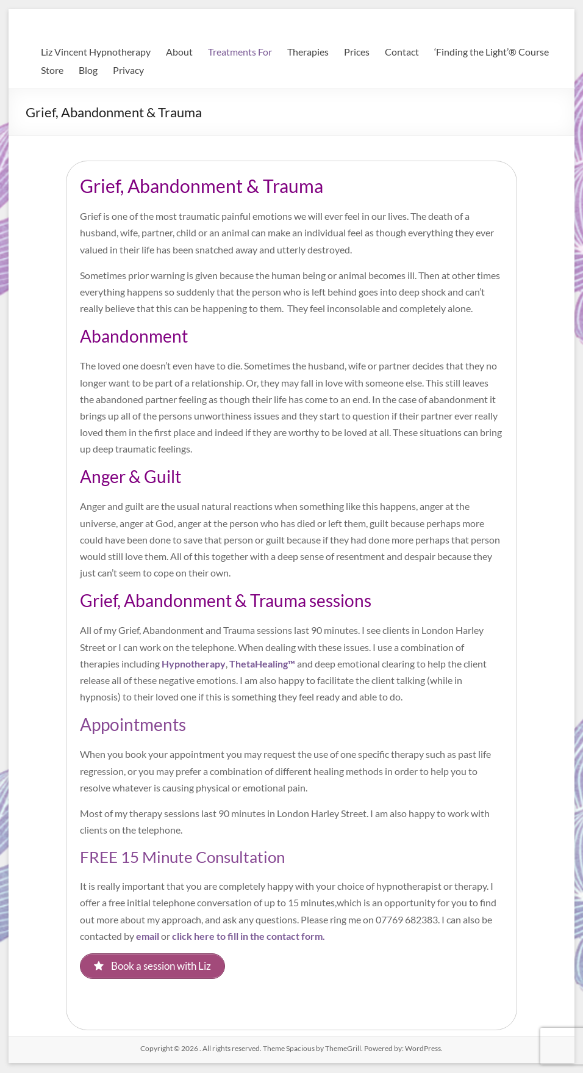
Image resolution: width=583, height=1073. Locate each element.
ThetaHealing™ (262, 663)
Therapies (308, 51)
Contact (402, 51)
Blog (88, 70)
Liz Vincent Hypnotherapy (96, 51)
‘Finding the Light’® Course (491, 51)
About (179, 51)
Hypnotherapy (194, 663)
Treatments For (240, 51)
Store (52, 70)
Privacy (128, 70)
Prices (357, 51)
